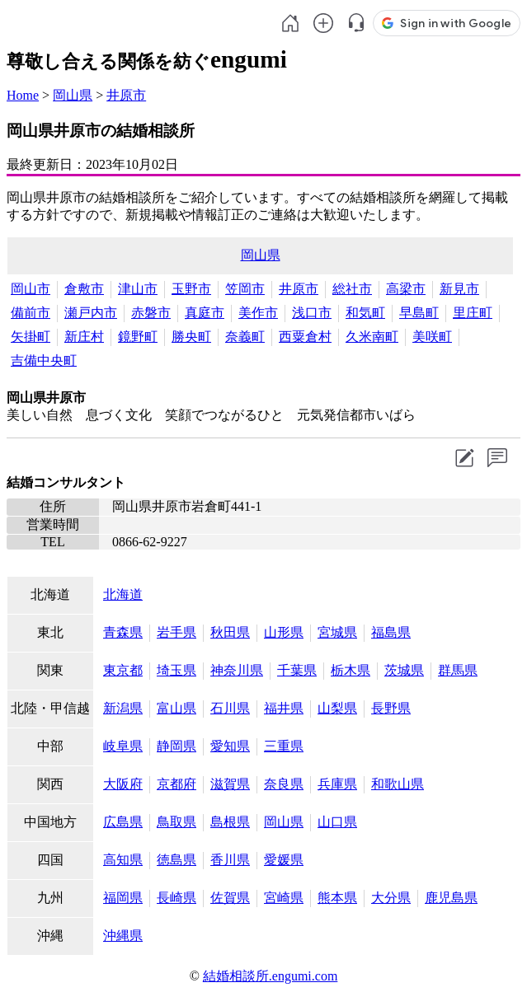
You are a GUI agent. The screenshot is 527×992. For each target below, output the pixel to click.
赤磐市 (151, 313)
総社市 (352, 289)
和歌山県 (397, 784)
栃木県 (350, 670)
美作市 (258, 313)
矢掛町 (30, 337)
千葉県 (297, 670)
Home (23, 95)
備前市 (30, 313)
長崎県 (176, 898)
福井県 (283, 708)
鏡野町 (138, 337)
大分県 (391, 898)
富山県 (176, 708)
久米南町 (372, 337)
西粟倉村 (305, 337)
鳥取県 (176, 822)
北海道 (123, 594)
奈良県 (283, 784)
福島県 (391, 632)
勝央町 (191, 337)
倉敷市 (84, 289)
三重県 (283, 746)
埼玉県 (176, 670)
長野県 (391, 708)
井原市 (126, 95)
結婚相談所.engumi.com (270, 976)
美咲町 (432, 337)
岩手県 (176, 632)
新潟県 (123, 708)
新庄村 (84, 337)
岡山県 (72, 95)
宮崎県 (283, 898)
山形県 (283, 632)
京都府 (176, 784)
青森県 (123, 632)
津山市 (138, 289)
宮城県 (337, 632)
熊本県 (337, 898)
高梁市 (406, 289)
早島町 (419, 313)
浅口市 (312, 313)
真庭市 (204, 313)
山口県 (337, 822)
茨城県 (404, 670)
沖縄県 (123, 936)
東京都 (123, 670)
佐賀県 (230, 898)
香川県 (230, 860)
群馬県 (458, 670)
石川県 (230, 708)
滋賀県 (230, 784)
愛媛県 (283, 860)
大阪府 (123, 784)
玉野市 (191, 289)
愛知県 (230, 746)
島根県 (230, 822)
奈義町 (245, 337)
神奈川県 (236, 670)
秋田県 (230, 632)
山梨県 (337, 708)
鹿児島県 (451, 898)
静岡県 (176, 746)
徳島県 (176, 860)
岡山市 (30, 289)
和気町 (365, 313)
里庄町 (472, 313)
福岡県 (123, 898)
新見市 (459, 289)
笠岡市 (245, 289)
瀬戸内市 (90, 313)
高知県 (123, 860)
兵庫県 (337, 784)
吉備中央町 (44, 360)
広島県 (123, 822)
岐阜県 (123, 746)
